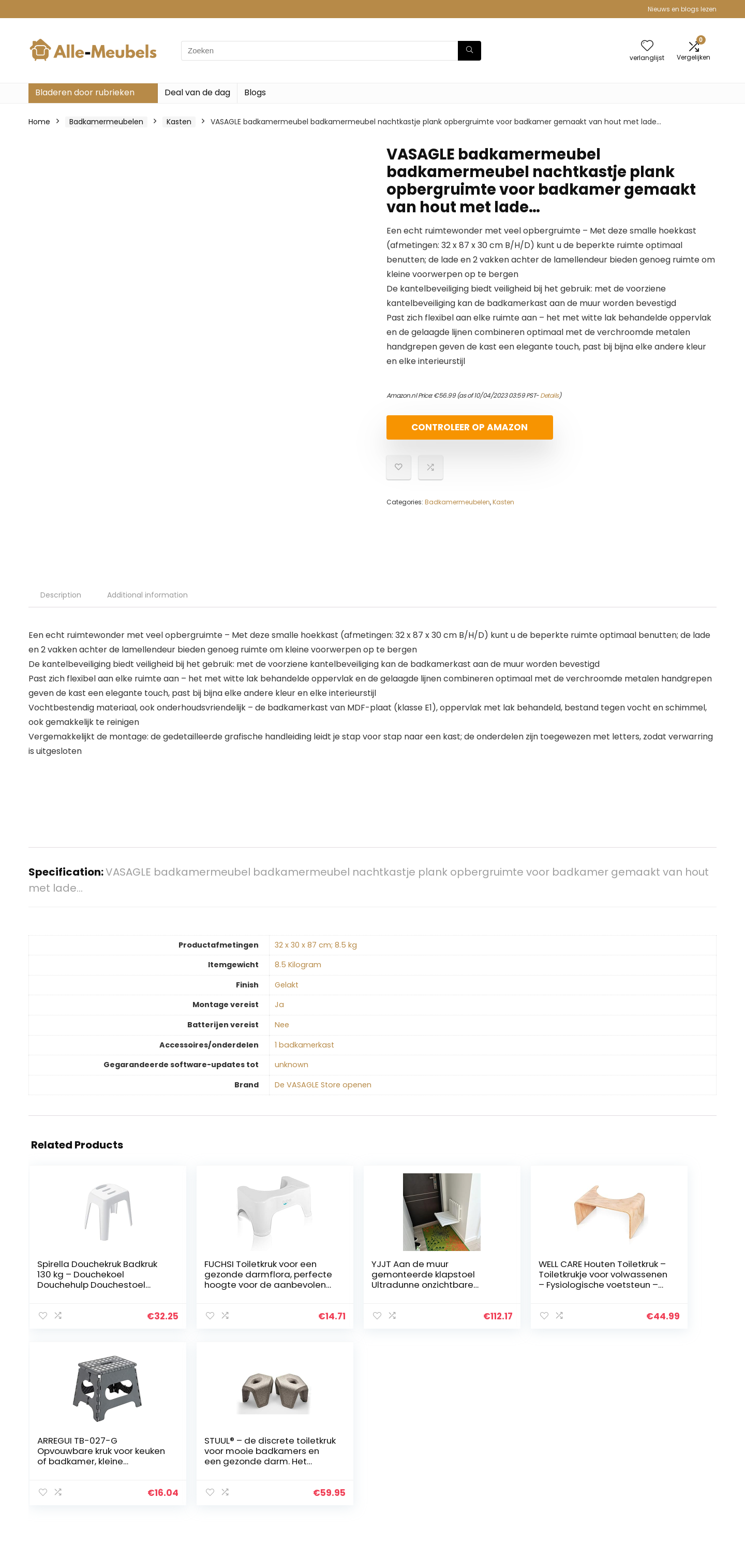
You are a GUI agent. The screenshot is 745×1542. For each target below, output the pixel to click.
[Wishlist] (647, 46)
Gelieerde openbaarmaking (662, 1449)
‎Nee (282, 1025)
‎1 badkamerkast (304, 1045)
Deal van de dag (197, 92)
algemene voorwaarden (656, 1434)
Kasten (179, 122)
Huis (508, 1420)
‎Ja (279, 1004)
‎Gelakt (287, 985)
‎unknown (291, 1064)
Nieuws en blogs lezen (682, 9)
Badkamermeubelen (106, 122)
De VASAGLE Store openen (323, 1085)
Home (39, 122)
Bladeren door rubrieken (85, 92)
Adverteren (521, 1478)
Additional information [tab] (147, 595)
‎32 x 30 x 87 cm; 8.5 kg (316, 945)
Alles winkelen (525, 1434)
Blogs (255, 92)
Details (549, 395)
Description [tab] (60, 595)
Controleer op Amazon (446, 431)
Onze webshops (530, 1463)
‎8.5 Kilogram (298, 964)
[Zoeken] (469, 51)
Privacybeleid (637, 1420)
